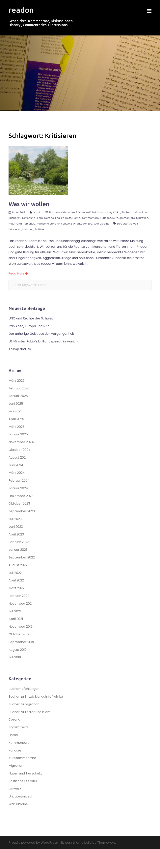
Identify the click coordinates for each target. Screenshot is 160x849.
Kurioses (105, 218)
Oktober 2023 (19, 503)
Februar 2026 (19, 388)
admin (37, 212)
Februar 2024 (19, 480)
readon (21, 10)
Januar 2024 (18, 488)
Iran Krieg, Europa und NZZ (29, 326)
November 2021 (21, 603)
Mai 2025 (15, 411)
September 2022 (22, 557)
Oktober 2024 (19, 449)
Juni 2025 (16, 403)
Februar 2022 (19, 596)
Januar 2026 (18, 396)
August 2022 (18, 565)
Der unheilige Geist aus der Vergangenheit (41, 333)
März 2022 (16, 588)
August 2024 (18, 457)
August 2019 (18, 649)
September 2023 (22, 511)
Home (76, 218)
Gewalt (133, 224)
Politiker (40, 229)
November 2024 (21, 442)
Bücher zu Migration (134, 212)
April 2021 (16, 619)
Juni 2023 (16, 526)
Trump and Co (20, 349)
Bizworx (66, 842)
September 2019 (21, 642)
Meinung (28, 229)
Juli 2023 (15, 519)
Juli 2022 (15, 573)
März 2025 (17, 426)
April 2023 (16, 534)
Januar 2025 (18, 434)
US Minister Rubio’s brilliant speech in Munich (43, 341)
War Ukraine (102, 224)
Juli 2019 (15, 657)
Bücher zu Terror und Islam (26, 218)
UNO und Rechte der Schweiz (31, 318)
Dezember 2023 (21, 496)
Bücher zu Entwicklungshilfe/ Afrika (98, 212)
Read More (18, 273)
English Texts (63, 218)
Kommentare (90, 218)
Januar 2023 (18, 549)
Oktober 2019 (19, 634)
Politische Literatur (48, 224)
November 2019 (21, 626)
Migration (142, 218)
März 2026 (17, 380)
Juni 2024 (16, 465)
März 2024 (17, 472)
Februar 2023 (19, 542)
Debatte (122, 224)
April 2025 (16, 419)
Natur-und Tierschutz (22, 224)
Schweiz (66, 224)
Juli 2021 (15, 611)
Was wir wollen (29, 204)
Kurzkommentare (123, 218)
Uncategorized (83, 224)
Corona (49, 218)
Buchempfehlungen (62, 212)
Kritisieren (15, 229)
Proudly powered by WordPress (33, 842)
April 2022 (16, 580)
